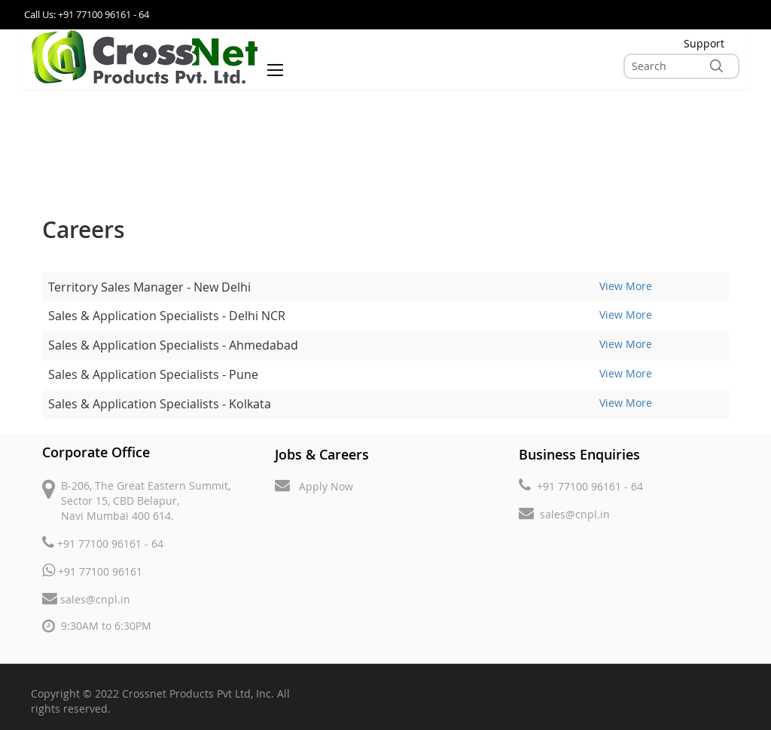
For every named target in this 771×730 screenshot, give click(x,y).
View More (625, 286)
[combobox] (681, 66)
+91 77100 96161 (92, 571)
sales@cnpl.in (86, 598)
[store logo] (145, 57)
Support (704, 43)
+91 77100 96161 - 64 (102, 543)
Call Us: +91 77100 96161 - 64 (86, 14)
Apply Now (314, 485)
